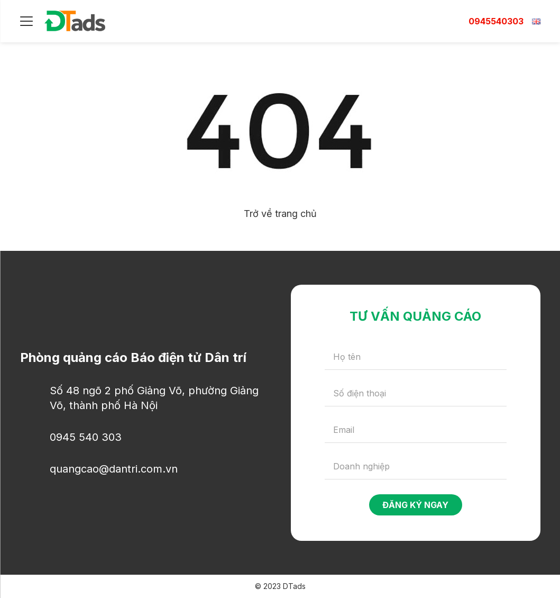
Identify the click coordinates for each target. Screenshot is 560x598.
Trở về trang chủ (280, 213)
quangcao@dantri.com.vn (114, 469)
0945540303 (496, 21)
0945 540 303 (86, 437)
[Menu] (26, 21)
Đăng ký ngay (415, 505)
